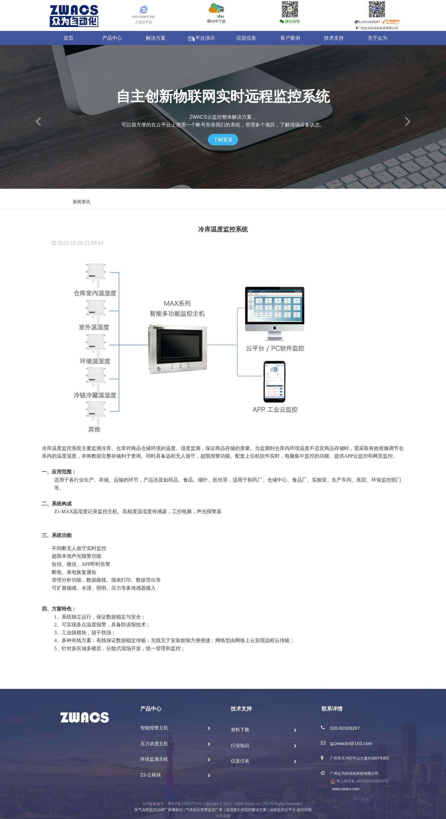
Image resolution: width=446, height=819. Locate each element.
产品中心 (112, 38)
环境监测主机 (154, 759)
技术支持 (334, 38)
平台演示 (201, 38)
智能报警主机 (154, 727)
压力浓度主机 (154, 743)
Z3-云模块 (150, 774)
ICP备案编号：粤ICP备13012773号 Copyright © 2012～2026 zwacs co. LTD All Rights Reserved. (223, 804)
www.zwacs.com (345, 789)
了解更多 (223, 139)
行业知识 (240, 745)
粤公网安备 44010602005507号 (359, 781)
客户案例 (290, 38)
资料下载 (240, 729)
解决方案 (156, 38)
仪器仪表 (246, 38)
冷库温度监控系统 (223, 229)
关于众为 (377, 38)
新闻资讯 (81, 202)
